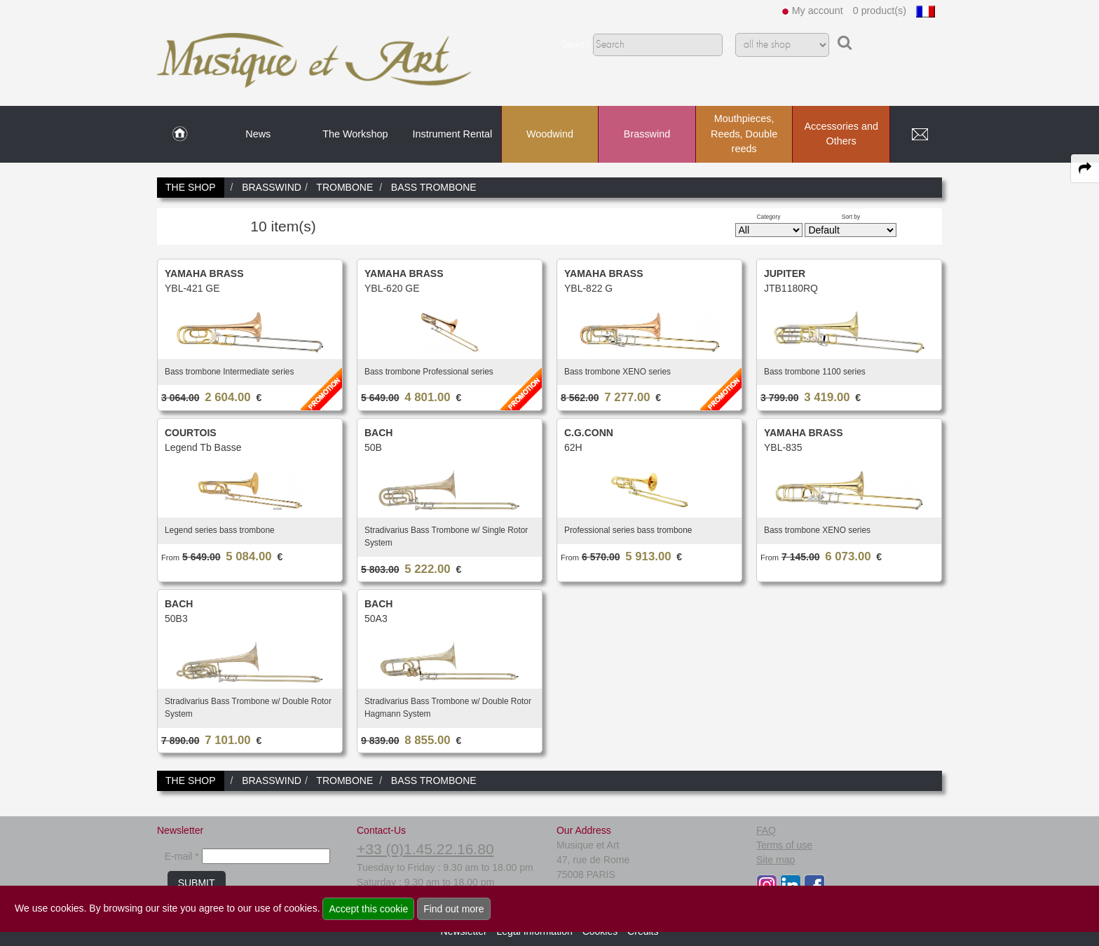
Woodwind (549, 134)
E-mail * (182, 856)
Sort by (851, 216)
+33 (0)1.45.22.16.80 (425, 849)
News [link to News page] (258, 134)
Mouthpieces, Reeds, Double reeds (744, 133)
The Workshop (355, 134)
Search (575, 45)
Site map (775, 859)
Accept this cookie (368, 908)
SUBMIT (196, 882)
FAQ (766, 830)
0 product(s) (879, 10)
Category (769, 216)
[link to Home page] (180, 134)
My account (817, 10)
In (728, 45)
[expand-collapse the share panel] (1085, 168)
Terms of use (784, 845)
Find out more (453, 908)
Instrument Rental (453, 134)
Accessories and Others (841, 134)
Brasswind (647, 134)
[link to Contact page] (919, 134)
